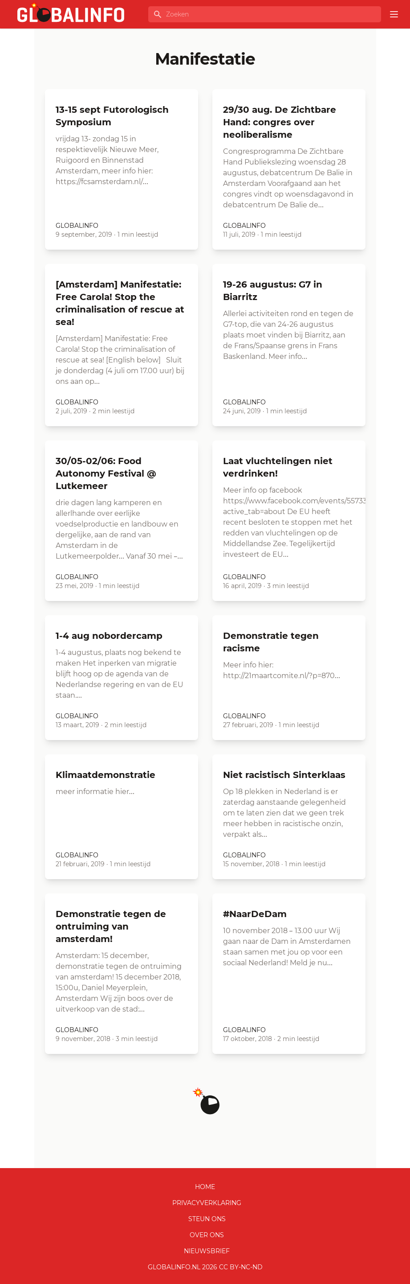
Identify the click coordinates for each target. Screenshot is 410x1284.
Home (205, 1187)
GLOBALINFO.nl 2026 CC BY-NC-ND (205, 1267)
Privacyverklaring (206, 1203)
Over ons (207, 1235)
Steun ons (207, 1219)
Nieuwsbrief (207, 1251)
